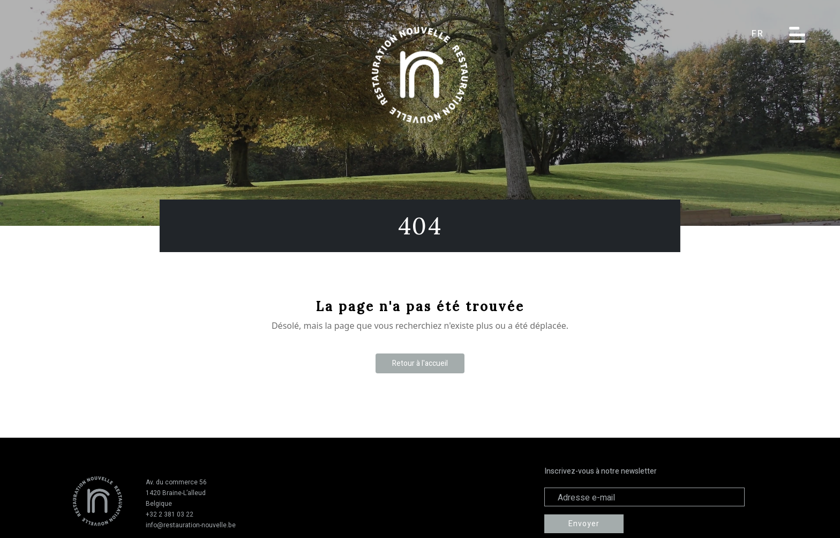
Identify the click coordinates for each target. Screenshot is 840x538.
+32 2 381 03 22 (169, 514)
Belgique (159, 503)
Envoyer (583, 523)
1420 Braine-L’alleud (176, 493)
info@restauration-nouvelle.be (191, 525)
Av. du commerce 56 (176, 482)
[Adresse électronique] (644, 497)
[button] (765, 34)
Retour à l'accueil (420, 363)
